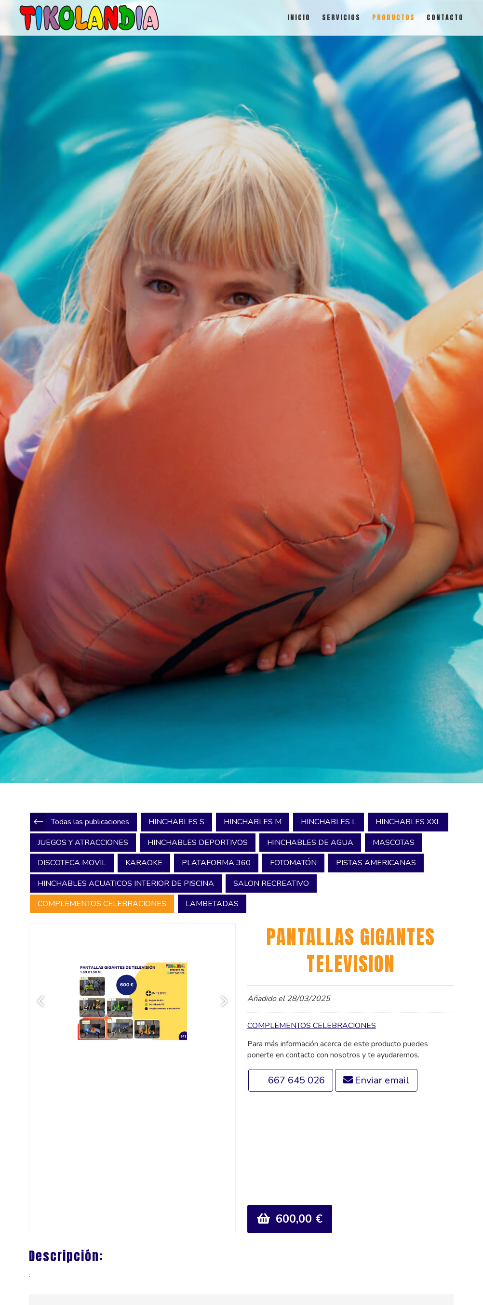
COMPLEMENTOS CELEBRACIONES (311, 1025)
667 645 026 (296, 1080)
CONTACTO (445, 18)
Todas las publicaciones (90, 822)
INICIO (298, 18)
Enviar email (382, 1080)
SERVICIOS (341, 18)
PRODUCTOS (393, 18)
